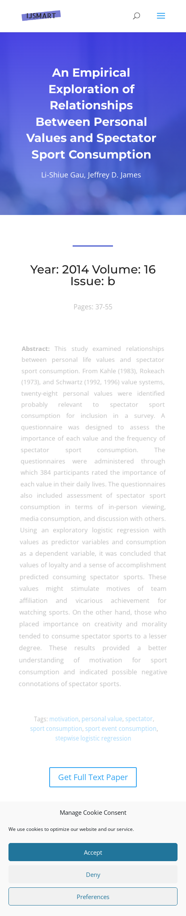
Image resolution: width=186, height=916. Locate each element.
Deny (93, 874)
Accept (93, 852)
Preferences (93, 897)
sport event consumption (118, 728)
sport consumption (61, 728)
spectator (134, 718)
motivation (67, 718)
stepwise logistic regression (93, 738)
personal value (101, 718)
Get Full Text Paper (93, 777)
